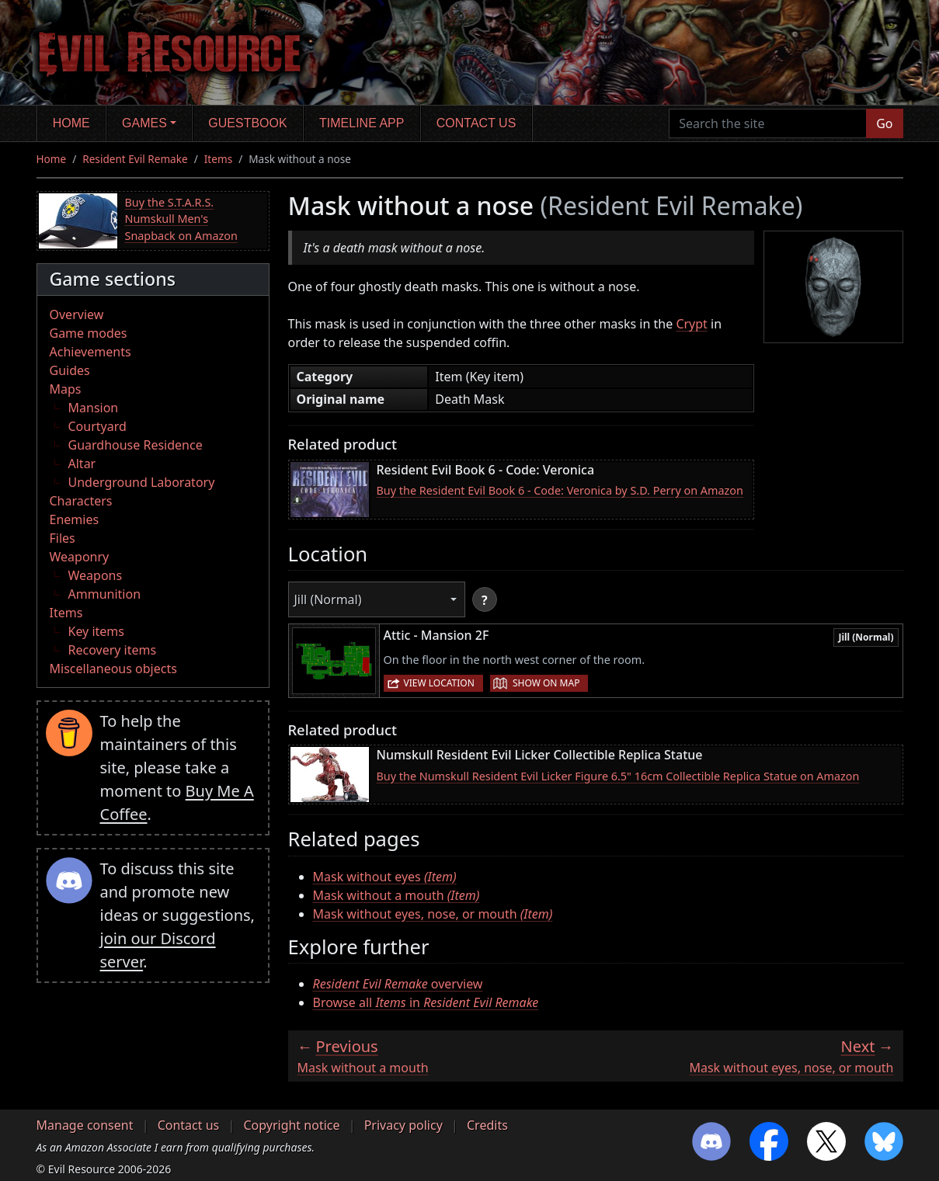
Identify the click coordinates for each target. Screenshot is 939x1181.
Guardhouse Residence (135, 444)
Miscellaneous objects (113, 668)
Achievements (90, 351)
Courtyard (97, 426)
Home (71, 123)
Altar (82, 463)
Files (62, 538)
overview (398, 983)
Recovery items (112, 649)
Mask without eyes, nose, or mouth (433, 913)
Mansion (93, 407)
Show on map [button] (546, 682)
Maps (66, 389)
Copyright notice (291, 1125)
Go (884, 123)
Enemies (74, 519)
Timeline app (361, 123)
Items (218, 158)
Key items (96, 631)
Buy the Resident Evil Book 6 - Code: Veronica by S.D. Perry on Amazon (560, 490)
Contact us (476, 123)
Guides (70, 370)
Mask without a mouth (396, 895)
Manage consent (85, 1125)
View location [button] (439, 682)
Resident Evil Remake (134, 158)
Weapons (95, 575)
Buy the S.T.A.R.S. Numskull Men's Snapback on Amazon (181, 219)
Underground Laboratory (141, 482)
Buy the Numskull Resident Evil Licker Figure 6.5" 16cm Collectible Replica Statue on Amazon (618, 776)
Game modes (88, 333)
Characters (81, 500)
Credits (487, 1125)
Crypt (692, 323)
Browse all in (426, 1002)
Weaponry (80, 556)
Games (144, 123)
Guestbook (247, 123)
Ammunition (104, 594)
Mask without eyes (385, 876)
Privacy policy (403, 1125)
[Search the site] (768, 123)
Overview (77, 314)
